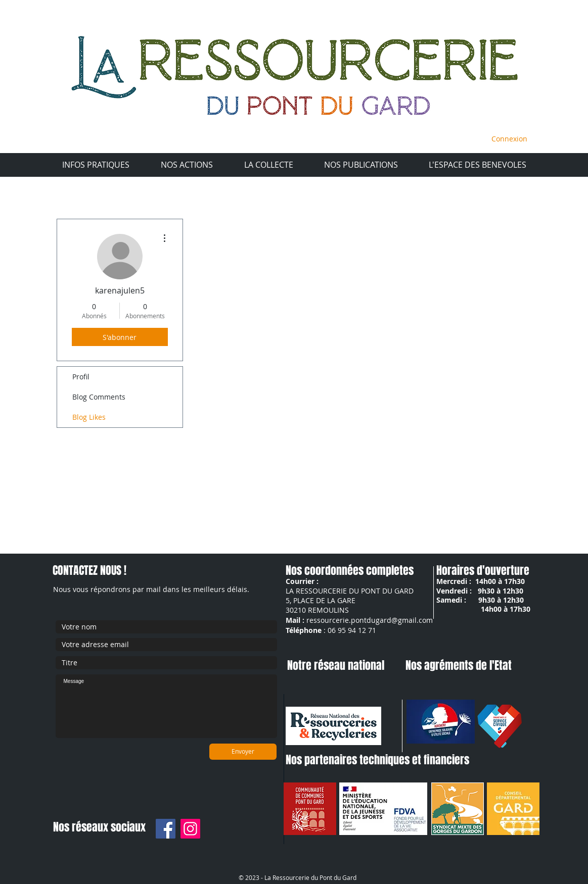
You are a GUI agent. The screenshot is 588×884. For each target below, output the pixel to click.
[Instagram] (190, 829)
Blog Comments (98, 397)
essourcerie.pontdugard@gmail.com (371, 620)
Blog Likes (89, 417)
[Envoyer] (243, 752)
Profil (80, 376)
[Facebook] (165, 829)
